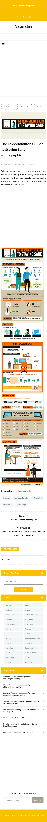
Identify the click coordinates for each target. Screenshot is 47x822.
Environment (29, 624)
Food (8, 634)
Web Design (29, 662)
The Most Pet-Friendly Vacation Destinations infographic (21, 711)
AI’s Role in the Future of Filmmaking (18, 718)
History (8, 638)
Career (27, 610)
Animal (8, 605)
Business (6, 498)
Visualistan (25, 816)
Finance (28, 629)
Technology (21, 505)
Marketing (9, 648)
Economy (9, 619)
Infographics (37, 498)
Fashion (8, 629)
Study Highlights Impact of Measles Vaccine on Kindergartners (21, 702)
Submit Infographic (27, 6)
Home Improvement (32, 638)
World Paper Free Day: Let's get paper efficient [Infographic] (18, 686)
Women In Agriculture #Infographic (18, 732)
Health (27, 634)
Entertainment (11, 624)
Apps (27, 605)
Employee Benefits (21, 498)
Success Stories (31, 653)
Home (14, 6)
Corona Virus (10, 615)
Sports (8, 653)
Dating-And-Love (31, 615)
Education (29, 619)
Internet (8, 643)
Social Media (29, 648)
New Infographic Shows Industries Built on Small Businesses (20, 725)
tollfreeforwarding (24, 491)
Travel (27, 657)
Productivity (7, 505)
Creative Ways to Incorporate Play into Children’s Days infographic (19, 694)
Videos (8, 662)
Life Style (28, 643)
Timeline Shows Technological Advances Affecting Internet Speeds (19, 678)
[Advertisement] (23, 72)
